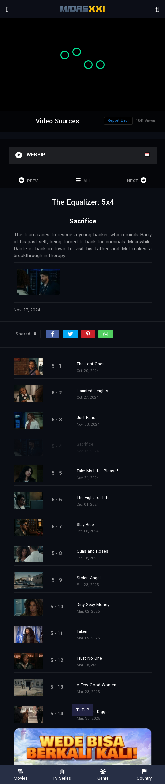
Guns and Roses (92, 551)
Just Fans (86, 418)
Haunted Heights (92, 391)
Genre (103, 775)
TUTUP (82, 710)
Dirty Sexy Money (93, 605)
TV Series (62, 775)
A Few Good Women (96, 685)
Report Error (118, 120)
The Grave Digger (93, 712)
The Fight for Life (93, 498)
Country (144, 775)
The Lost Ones (91, 364)
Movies (20, 775)
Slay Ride (85, 525)
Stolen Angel (89, 578)
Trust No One (89, 658)
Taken (82, 631)
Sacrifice (85, 444)
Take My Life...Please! (97, 471)
